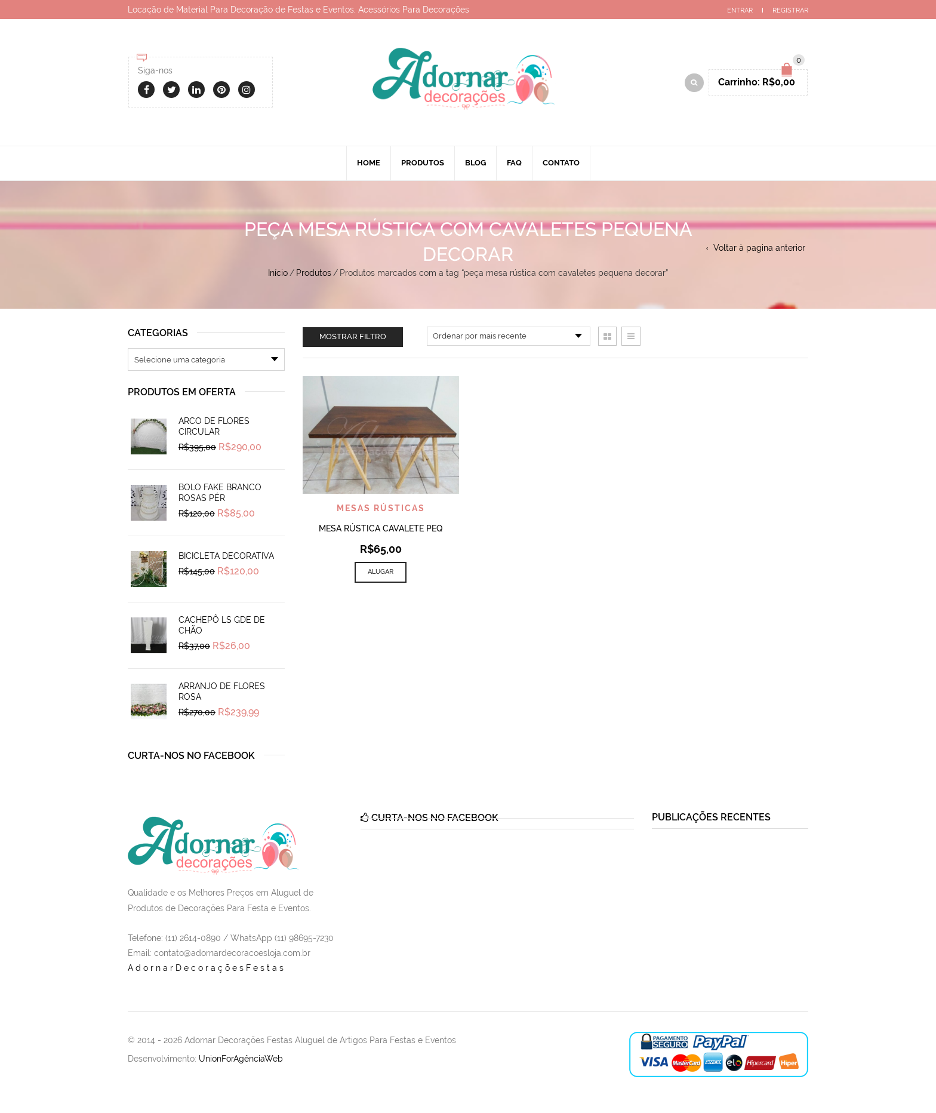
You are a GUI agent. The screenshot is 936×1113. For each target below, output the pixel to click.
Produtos (422, 162)
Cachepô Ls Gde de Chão (221, 625)
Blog (475, 162)
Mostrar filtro (352, 336)
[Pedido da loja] (508, 336)
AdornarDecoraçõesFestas (207, 968)
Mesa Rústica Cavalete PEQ (380, 528)
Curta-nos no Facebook (191, 755)
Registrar (790, 10)
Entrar (740, 10)
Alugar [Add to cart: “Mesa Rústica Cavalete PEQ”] (380, 572)
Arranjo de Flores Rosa (221, 691)
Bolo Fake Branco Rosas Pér (219, 492)
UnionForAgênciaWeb (241, 1058)
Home (368, 162)
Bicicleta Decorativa (226, 556)
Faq (514, 162)
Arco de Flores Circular (214, 426)
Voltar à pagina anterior (759, 248)
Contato (561, 162)
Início (278, 273)
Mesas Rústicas (381, 508)
